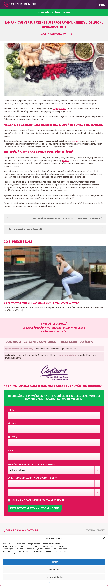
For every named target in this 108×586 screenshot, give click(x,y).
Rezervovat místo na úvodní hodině (34, 508)
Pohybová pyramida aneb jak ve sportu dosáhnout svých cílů (67, 218)
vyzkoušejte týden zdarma (54, 12)
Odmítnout (54, 569)
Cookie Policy (54, 583)
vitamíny (75, 140)
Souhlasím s (38, 500)
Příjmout (54, 562)
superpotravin (59, 108)
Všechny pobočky (95, 530)
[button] (103, 538)
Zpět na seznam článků (53, 33)
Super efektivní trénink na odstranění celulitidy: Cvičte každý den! (42, 303)
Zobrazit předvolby (54, 577)
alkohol (65, 160)
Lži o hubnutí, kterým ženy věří (25, 229)
